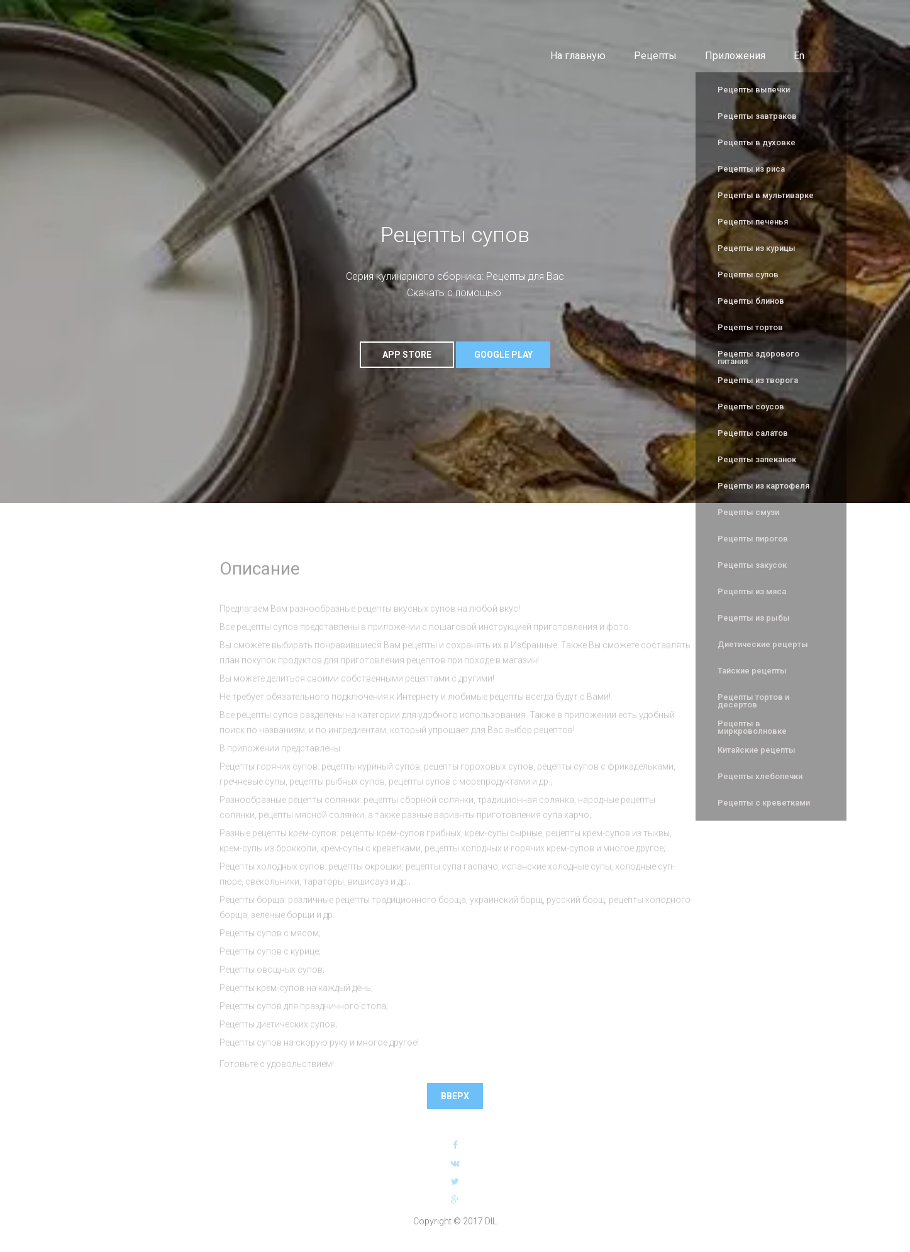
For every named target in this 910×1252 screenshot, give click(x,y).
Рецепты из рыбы (754, 618)
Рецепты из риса (751, 169)
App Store (406, 355)
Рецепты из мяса (752, 591)
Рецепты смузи (748, 512)
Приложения (735, 56)
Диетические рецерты (763, 644)
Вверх (455, 1094)
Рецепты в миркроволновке (752, 727)
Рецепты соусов (751, 406)
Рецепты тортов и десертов (753, 700)
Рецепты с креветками (764, 802)
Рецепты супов (748, 274)
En (799, 56)
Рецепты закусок (752, 565)
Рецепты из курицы (757, 248)
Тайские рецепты (752, 670)
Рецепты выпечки (754, 89)
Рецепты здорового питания (758, 357)
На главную (578, 56)
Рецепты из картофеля (763, 485)
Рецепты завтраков (757, 116)
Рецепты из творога (758, 380)
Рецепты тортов (750, 327)
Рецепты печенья (753, 221)
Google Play (503, 355)
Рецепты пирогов (753, 538)
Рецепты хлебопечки (760, 776)
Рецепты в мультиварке (766, 195)
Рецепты (655, 56)
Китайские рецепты (757, 750)
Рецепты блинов (751, 301)
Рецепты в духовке (757, 142)
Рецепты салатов (753, 433)
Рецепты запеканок (757, 459)
